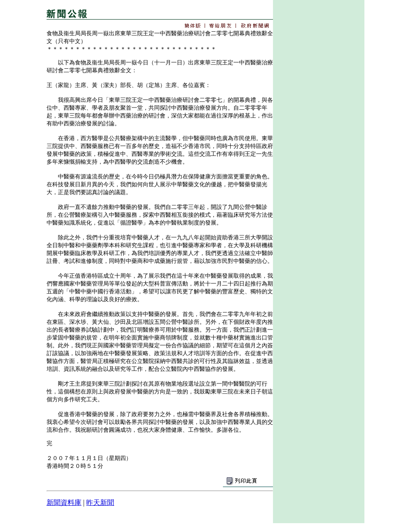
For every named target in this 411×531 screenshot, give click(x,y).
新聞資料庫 (64, 502)
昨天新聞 (100, 502)
